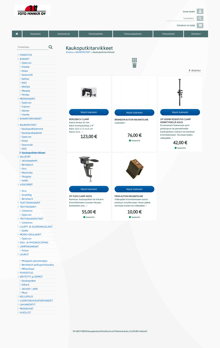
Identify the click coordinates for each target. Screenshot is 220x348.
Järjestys (194, 70)
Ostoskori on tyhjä (190, 25)
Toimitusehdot (96, 34)
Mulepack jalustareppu (33, 260)
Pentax (24, 94)
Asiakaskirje (64, 34)
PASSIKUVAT (25, 308)
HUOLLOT (24, 312)
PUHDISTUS (25, 272)
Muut (23, 292)
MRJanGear (27, 268)
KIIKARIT (23, 58)
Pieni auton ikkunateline (129, 196)
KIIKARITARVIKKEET (29, 118)
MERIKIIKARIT (26, 98)
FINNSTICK (24, 54)
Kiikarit (24, 284)
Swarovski (26, 74)
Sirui (23, 168)
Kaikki (23, 230)
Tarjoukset (35, 34)
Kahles (24, 78)
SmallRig (25, 194)
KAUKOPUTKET (27, 124)
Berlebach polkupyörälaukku (36, 264)
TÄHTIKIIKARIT (26, 206)
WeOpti (24, 86)
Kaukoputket (27, 280)
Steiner (24, 110)
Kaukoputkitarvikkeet (32, 152)
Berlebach (26, 164)
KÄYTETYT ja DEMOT (30, 276)
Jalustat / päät (28, 288)
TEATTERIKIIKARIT (28, 202)
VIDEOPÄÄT (25, 184)
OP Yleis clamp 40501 (80, 196)
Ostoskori (196, 34)
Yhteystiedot (168, 34)
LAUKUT (23, 254)
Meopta (24, 90)
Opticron (25, 62)
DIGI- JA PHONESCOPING (32, 242)
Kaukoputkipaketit (30, 132)
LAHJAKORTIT (26, 304)
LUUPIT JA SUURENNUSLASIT (35, 226)
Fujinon (24, 106)
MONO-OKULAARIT (29, 234)
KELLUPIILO (25, 296)
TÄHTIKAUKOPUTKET (30, 218)
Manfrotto (26, 172)
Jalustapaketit (28, 160)
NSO (23, 82)
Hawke (24, 66)
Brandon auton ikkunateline (131, 119)
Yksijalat (25, 176)
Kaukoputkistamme (31, 128)
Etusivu (69, 52)
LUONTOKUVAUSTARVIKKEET (35, 300)
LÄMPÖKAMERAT (28, 246)
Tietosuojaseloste (133, 34)
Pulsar (24, 250)
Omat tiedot (193, 11)
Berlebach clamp (79, 119)
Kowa (23, 70)
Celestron (25, 210)
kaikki (23, 180)
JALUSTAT (24, 156)
